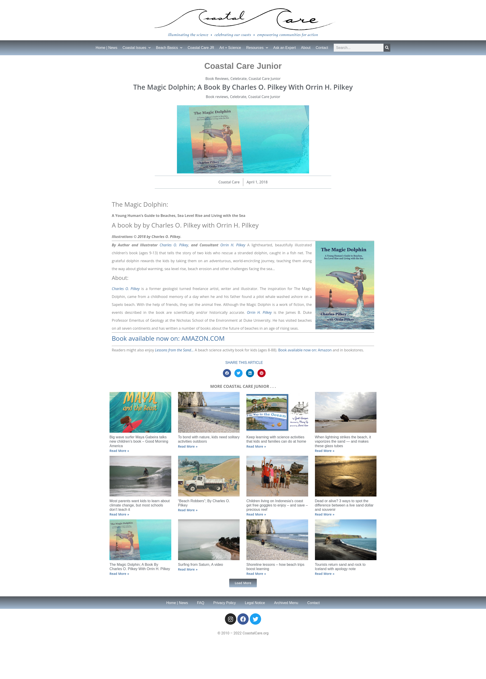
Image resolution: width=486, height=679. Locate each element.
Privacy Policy (224, 603)
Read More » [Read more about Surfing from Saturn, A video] (188, 569)
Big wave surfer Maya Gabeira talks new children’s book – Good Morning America (139, 441)
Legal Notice (255, 603)
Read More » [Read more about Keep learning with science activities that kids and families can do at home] (256, 446)
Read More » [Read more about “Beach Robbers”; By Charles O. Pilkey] (188, 510)
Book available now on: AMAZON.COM (168, 338)
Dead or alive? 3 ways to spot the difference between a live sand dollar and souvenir (344, 505)
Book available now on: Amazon (304, 350)
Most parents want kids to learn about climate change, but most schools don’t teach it (140, 505)
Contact (322, 48)
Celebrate (238, 78)
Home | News (106, 48)
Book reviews (217, 96)
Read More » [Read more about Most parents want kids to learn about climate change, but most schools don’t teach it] (119, 514)
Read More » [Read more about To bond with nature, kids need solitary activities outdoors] (188, 446)
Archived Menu (286, 603)
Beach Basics (169, 47)
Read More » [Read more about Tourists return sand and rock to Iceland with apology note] (324, 573)
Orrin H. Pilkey (232, 244)
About (305, 48)
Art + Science (230, 48)
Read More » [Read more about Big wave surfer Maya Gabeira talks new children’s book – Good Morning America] (119, 451)
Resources (257, 47)
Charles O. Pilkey (174, 244)
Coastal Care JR (201, 48)
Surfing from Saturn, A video (200, 564)
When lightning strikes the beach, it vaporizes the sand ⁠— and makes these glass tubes (343, 441)
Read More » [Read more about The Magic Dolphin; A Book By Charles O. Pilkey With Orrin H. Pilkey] (119, 573)
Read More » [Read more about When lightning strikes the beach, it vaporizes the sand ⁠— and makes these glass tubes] (324, 451)
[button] (227, 373)
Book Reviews (217, 78)
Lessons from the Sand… (174, 350)
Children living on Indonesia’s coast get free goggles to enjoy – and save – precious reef (277, 505)
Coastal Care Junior (264, 78)
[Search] (387, 48)
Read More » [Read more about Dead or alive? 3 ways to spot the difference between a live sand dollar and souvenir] (324, 514)
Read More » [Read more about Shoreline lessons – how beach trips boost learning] (256, 573)
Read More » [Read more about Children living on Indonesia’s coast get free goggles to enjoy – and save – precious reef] (256, 514)
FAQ (200, 603)
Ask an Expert (284, 48)
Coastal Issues (136, 47)
